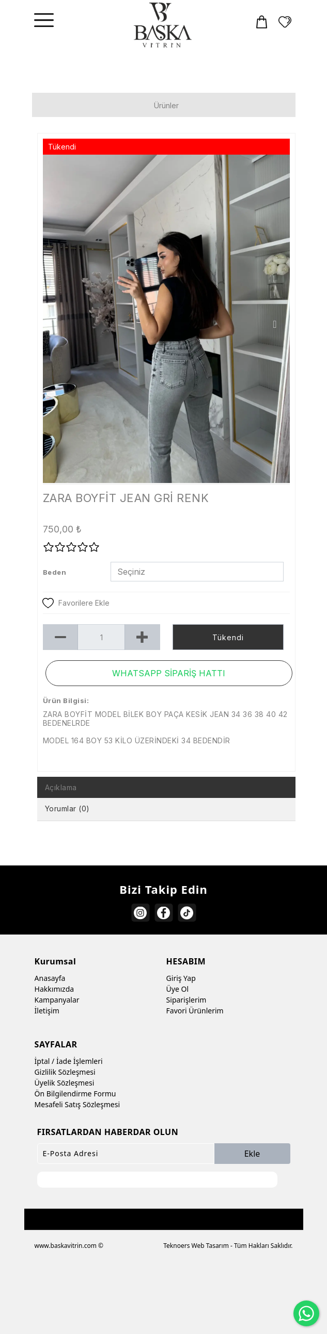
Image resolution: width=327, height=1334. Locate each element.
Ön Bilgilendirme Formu (75, 1093)
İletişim (47, 1010)
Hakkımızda (54, 989)
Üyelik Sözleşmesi (65, 1083)
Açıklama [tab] (61, 787)
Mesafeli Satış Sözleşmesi (77, 1104)
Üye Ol (177, 989)
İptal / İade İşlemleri (69, 1061)
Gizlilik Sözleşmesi (65, 1072)
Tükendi (228, 637)
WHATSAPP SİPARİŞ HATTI (168, 673)
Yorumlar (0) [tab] (67, 808)
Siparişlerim (186, 1000)
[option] (166, 319)
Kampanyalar (57, 1000)
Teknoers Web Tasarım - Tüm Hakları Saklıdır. (227, 1245)
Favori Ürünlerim (195, 1010)
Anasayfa (50, 978)
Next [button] (274, 324)
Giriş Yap (181, 978)
